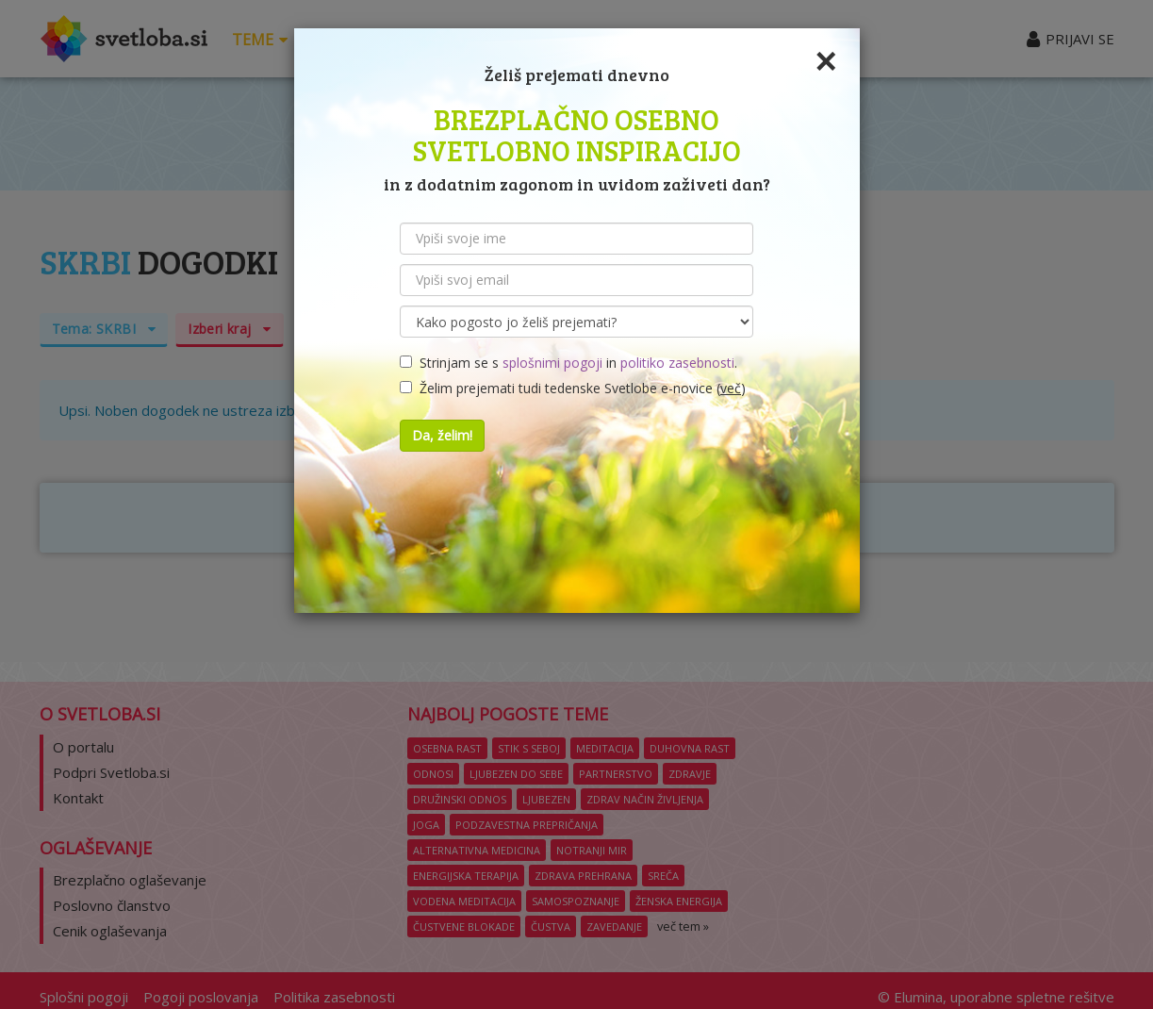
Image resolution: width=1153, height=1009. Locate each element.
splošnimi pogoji (552, 363)
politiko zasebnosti (677, 363)
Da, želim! (442, 435)
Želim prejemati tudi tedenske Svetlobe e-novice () (573, 388)
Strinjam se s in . (568, 363)
